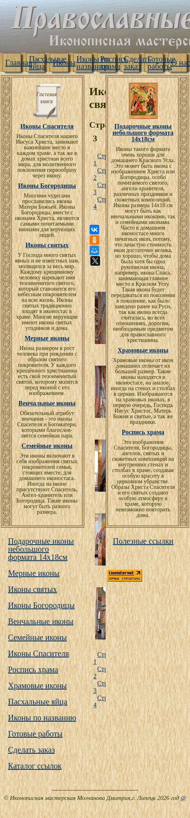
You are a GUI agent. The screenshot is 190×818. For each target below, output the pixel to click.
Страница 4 (97, 203)
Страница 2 (97, 174)
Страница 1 (97, 160)
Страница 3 (97, 188)
